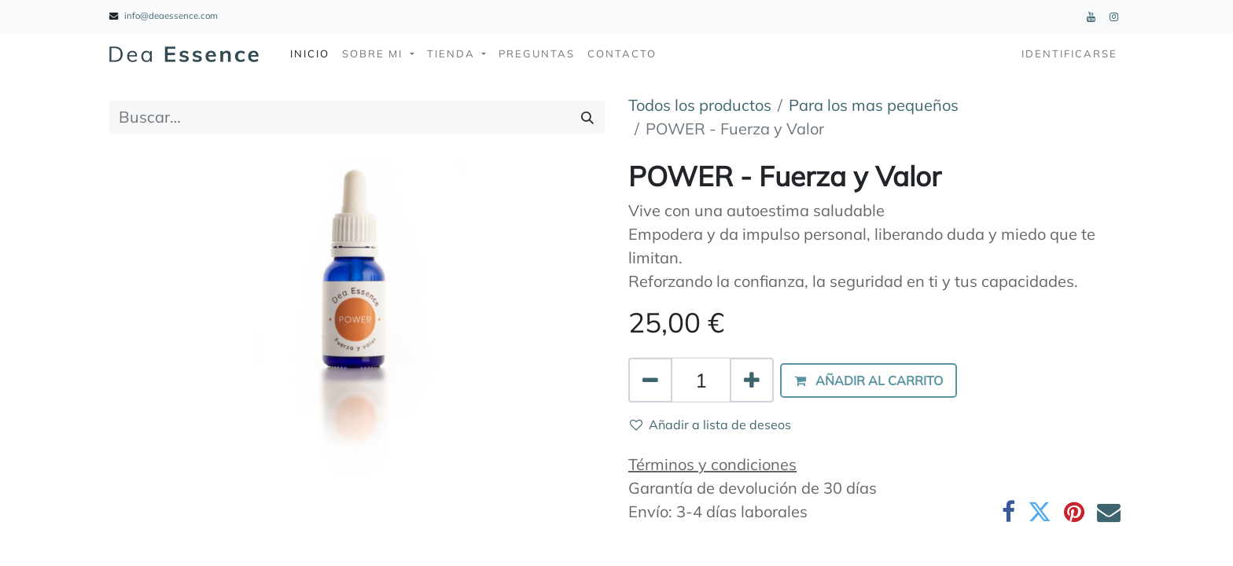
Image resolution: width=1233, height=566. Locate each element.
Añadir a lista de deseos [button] (710, 424)
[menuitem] (310, 54)
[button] (868, 380)
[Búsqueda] (587, 117)
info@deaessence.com (171, 15)
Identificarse (1069, 53)
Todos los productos (699, 105)
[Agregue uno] (752, 380)
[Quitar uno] (650, 380)
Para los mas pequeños (874, 105)
